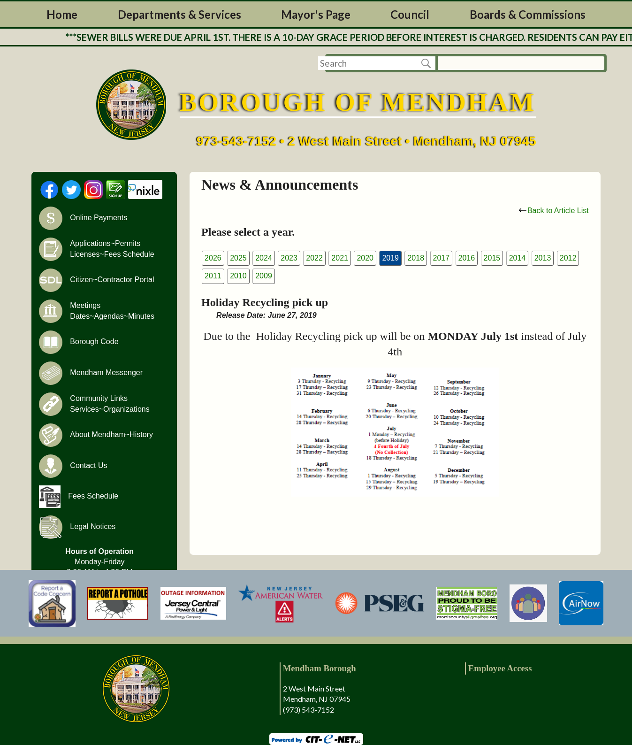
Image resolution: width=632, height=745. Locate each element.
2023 (289, 258)
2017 (441, 258)
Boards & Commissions (528, 14)
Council (409, 14)
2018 (415, 258)
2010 (238, 276)
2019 (390, 258)
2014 (517, 258)
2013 (542, 258)
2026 (213, 258)
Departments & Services (179, 14)
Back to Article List (554, 211)
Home (61, 14)
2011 (213, 276)
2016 (466, 258)
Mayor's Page (315, 14)
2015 (492, 258)
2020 (365, 258)
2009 (263, 276)
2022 (314, 258)
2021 (339, 258)
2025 (238, 258)
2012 (568, 258)
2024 (263, 258)
